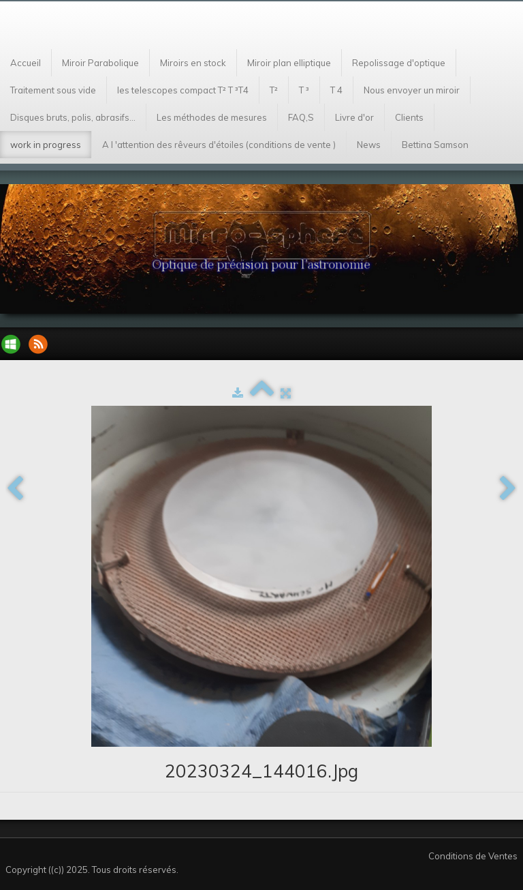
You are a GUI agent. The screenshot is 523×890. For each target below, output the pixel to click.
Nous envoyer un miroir (412, 90)
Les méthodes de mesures (212, 117)
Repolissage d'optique (398, 62)
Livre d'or (354, 117)
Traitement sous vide (53, 90)
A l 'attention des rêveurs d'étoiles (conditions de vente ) (219, 144)
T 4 (336, 90)
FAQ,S (301, 117)
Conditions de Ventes (473, 855)
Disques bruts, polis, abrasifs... (73, 117)
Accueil (25, 62)
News (369, 144)
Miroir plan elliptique (289, 62)
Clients (409, 117)
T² (274, 90)
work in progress (45, 144)
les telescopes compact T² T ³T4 (183, 90)
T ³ (304, 90)
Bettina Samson (435, 144)
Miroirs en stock (193, 62)
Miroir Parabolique (100, 62)
